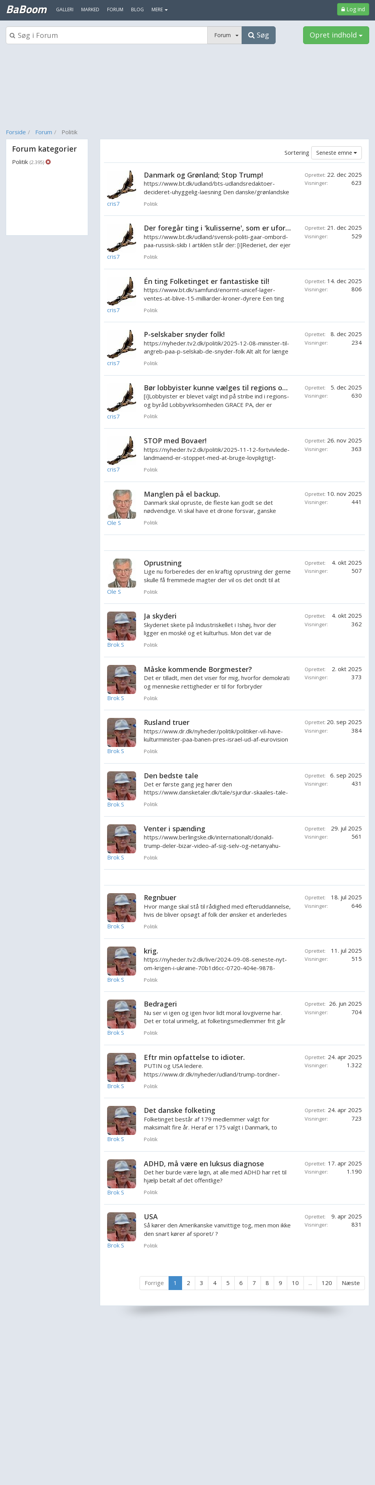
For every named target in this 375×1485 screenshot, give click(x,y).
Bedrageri (160, 1003)
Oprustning (163, 562)
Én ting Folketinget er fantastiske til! (206, 281)
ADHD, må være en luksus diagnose (204, 1163)
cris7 (113, 203)
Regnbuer (160, 897)
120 (327, 1283)
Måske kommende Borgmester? (198, 669)
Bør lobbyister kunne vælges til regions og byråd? (227, 387)
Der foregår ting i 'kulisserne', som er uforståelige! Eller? (239, 227)
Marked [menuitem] (90, 9)
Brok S (115, 644)
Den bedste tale (171, 775)
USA (151, 1216)
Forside (16, 132)
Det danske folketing (179, 1110)
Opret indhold (336, 34)
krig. (151, 950)
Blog (137, 9)
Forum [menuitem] (115, 9)
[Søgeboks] (107, 35)
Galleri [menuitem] (64, 9)
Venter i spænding (174, 828)
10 (295, 1283)
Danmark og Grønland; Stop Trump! (203, 174)
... (310, 1283)
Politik (28, 162)
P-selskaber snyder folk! (184, 334)
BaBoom (26, 8)
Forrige (154, 1283)
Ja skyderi (160, 615)
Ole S (114, 522)
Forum (43, 132)
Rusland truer (166, 722)
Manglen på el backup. (182, 494)
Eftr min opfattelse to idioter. (194, 1057)
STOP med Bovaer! (175, 440)
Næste (351, 1283)
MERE (160, 9)
